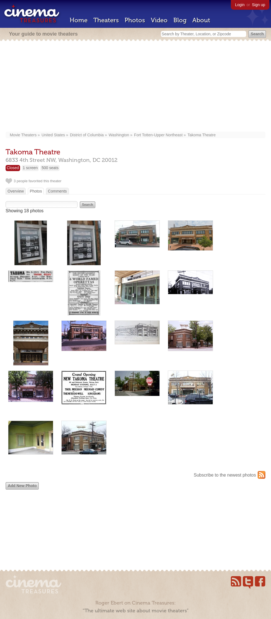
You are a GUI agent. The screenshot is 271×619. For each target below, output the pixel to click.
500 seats (50, 168)
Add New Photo (22, 486)
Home (79, 20)
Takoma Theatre (202, 135)
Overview (16, 191)
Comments (57, 191)
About (201, 20)
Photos (135, 20)
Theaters (106, 20)
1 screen (30, 168)
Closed (13, 168)
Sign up (258, 5)
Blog (180, 20)
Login (240, 5)
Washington (119, 135)
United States (53, 135)
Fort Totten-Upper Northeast (158, 135)
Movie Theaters (23, 135)
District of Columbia (87, 135)
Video (159, 20)
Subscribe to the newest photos (225, 475)
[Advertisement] (135, 87)
